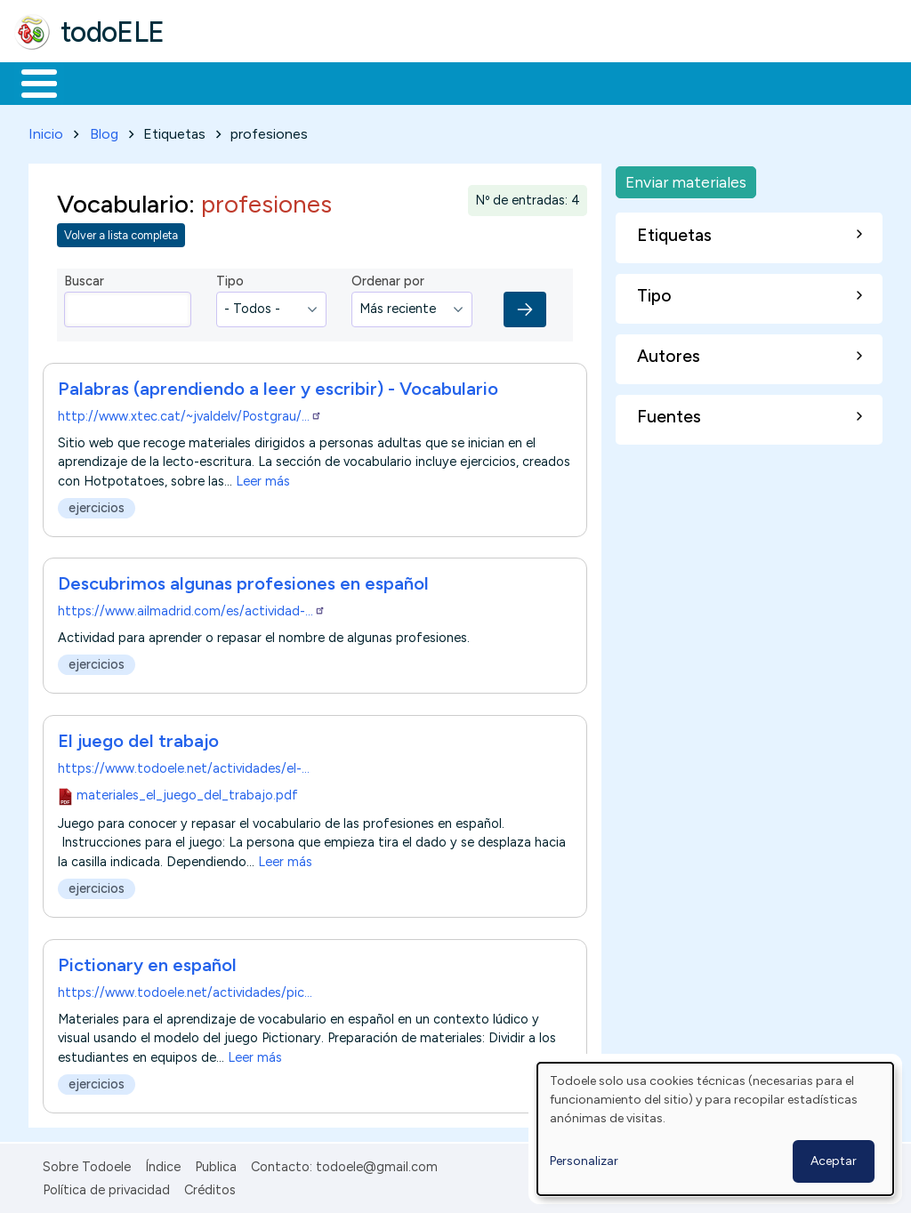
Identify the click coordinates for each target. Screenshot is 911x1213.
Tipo (230, 278)
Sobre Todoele (87, 1163)
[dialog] (715, 1129)
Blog (104, 130)
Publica (216, 1163)
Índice (163, 1163)
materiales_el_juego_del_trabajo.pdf (187, 791)
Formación (214, 82)
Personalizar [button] (584, 1161)
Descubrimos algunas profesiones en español (243, 580)
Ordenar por (387, 278)
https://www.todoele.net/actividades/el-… (184, 765)
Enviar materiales (685, 178)
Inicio (29, 82)
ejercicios (97, 504)
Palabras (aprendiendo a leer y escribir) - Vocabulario (278, 385)
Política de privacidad (106, 1186)
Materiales (99, 82)
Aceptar (833, 1161)
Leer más (263, 478)
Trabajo (321, 82)
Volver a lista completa (121, 232)
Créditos (210, 1186)
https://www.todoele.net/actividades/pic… (185, 989)
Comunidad (651, 82)
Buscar (730, 82)
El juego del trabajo (138, 737)
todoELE (112, 32)
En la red (420, 82)
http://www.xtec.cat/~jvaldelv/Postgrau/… (190, 413)
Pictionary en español (147, 961)
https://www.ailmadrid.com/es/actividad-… (192, 608)
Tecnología (532, 82)
